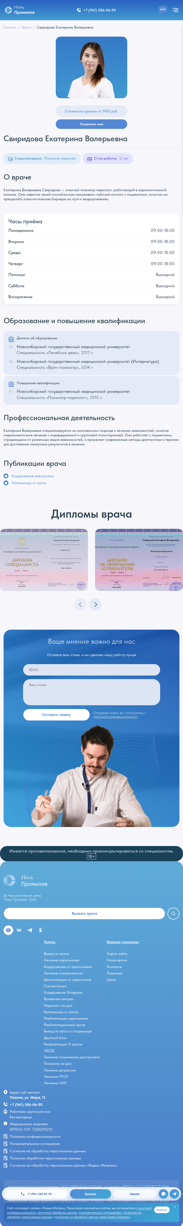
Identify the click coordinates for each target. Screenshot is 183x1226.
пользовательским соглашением (100, 1212)
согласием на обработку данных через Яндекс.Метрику (92, 1217)
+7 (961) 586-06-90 (26, 1104)
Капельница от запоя (29, 483)
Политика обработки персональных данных (45, 1158)
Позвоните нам (91, 124)
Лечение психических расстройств (72, 1057)
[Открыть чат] (163, 1194)
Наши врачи (117, 960)
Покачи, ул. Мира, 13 (27, 1097)
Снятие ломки (55, 986)
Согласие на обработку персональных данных (48, 1151)
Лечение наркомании (61, 960)
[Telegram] (174, 1194)
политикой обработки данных (57, 1212)
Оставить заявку (56, 714)
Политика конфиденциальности (35, 1136)
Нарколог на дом (58, 1005)
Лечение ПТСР (56, 1076)
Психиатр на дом (58, 1063)
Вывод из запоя (56, 953)
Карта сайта (117, 953)
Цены (111, 979)
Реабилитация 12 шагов (63, 1044)
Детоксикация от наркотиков (67, 979)
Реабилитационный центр (64, 1024)
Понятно (162, 1209)
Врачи (26, 27)
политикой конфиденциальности (115, 717)
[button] (95, 604)
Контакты (114, 966)
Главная (10, 27)
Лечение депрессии (60, 1070)
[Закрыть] (175, 1207)
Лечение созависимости (63, 973)
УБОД (49, 1050)
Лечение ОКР (55, 1083)
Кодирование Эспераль (63, 992)
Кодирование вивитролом (33, 476)
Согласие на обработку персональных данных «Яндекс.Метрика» (63, 1165)
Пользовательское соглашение (35, 1143)
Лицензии (114, 973)
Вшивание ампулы (58, 999)
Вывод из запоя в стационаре (68, 1031)
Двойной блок (55, 1038)
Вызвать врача (84, 913)
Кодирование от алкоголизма (68, 966)
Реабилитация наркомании (66, 1018)
